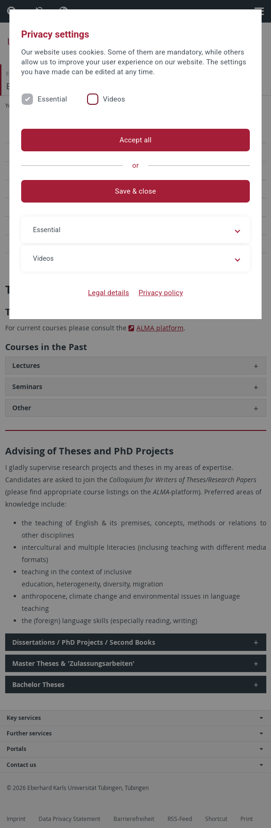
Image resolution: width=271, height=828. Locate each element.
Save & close (135, 191)
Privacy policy (160, 293)
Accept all (135, 140)
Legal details (108, 293)
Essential (52, 99)
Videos (114, 99)
